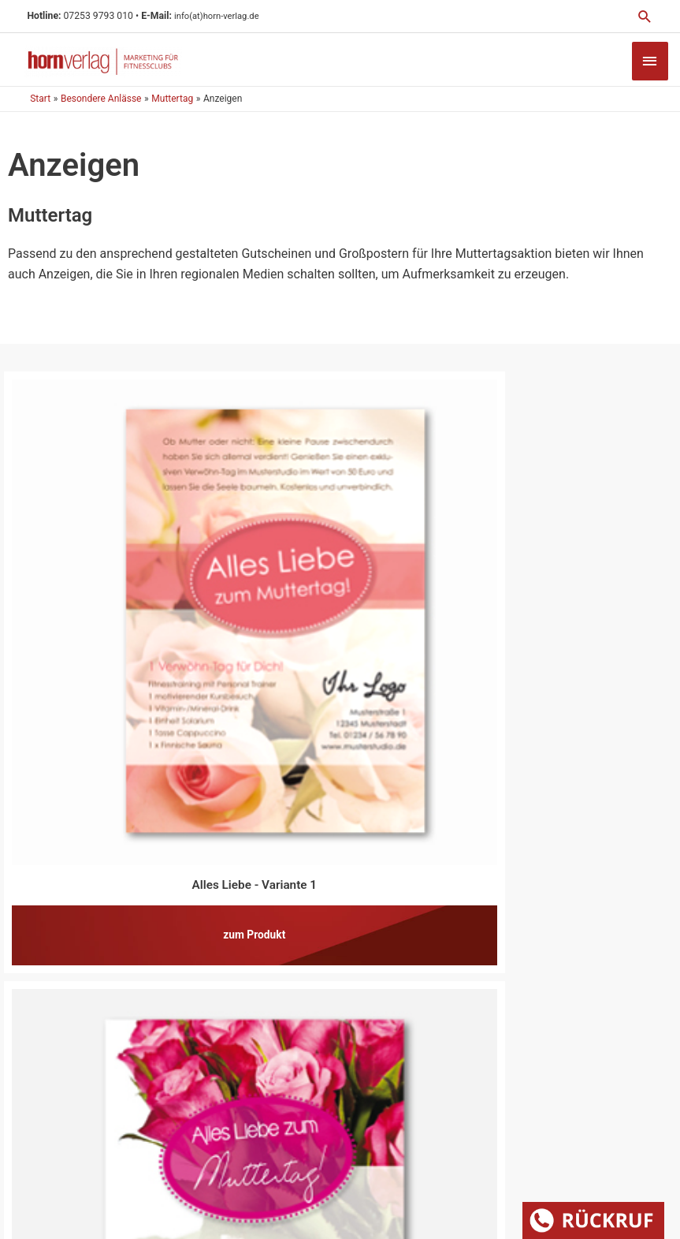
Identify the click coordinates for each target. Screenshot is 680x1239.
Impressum (372, 1119)
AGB (504, 1119)
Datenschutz (448, 1119)
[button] (643, 17)
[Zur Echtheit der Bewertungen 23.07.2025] (589, 1006)
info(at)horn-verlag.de (230, 16)
